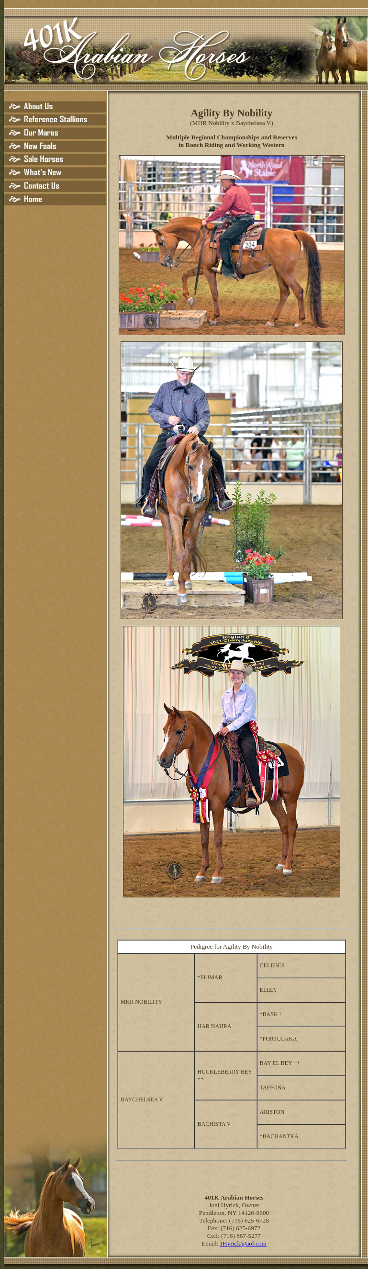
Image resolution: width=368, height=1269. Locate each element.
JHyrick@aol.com (243, 1243)
